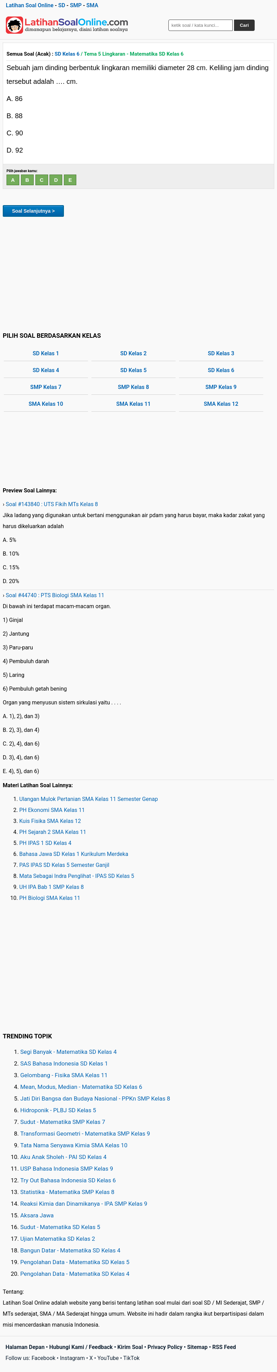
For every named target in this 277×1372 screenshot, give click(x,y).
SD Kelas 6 (67, 54)
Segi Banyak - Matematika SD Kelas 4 (68, 1051)
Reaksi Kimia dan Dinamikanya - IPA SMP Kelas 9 (83, 1203)
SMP (75, 5)
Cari (244, 25)
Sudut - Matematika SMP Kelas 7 (62, 1121)
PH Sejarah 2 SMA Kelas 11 (52, 832)
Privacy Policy (164, 1347)
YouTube (108, 1358)
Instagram (72, 1358)
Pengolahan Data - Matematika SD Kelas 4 (75, 1273)
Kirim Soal (130, 1347)
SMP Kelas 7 (46, 387)
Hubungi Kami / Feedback (81, 1347)
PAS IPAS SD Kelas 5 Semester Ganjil (64, 865)
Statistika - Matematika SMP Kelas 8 (67, 1192)
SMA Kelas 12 (221, 404)
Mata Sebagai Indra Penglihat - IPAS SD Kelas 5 (76, 876)
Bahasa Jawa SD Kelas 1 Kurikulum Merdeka (73, 854)
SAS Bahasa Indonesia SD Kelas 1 (64, 1063)
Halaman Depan (25, 1347)
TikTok (131, 1358)
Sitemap (197, 1347)
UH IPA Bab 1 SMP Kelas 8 (51, 887)
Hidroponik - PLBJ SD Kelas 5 (58, 1110)
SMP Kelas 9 (221, 387)
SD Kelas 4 (46, 370)
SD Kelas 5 (133, 370)
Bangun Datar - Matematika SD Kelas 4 (70, 1250)
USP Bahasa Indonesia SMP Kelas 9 (66, 1168)
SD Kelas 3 (221, 353)
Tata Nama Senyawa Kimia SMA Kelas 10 (74, 1145)
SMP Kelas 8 (133, 387)
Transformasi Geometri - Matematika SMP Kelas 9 (85, 1133)
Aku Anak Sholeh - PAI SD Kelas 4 (63, 1156)
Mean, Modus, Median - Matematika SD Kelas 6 (81, 1086)
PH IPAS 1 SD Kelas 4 (45, 843)
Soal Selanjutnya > (33, 211)
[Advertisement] (138, 273)
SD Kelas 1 (46, 353)
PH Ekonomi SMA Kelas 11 (52, 810)
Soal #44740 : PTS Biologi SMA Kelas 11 (55, 595)
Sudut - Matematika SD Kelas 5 (60, 1227)
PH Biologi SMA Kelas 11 (49, 898)
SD (61, 5)
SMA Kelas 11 (133, 404)
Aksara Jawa (37, 1215)
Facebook (43, 1358)
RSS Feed (224, 1347)
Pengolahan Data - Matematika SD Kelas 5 (75, 1262)
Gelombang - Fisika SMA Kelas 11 (64, 1075)
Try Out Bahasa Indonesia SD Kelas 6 (68, 1180)
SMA (92, 5)
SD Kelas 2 (133, 353)
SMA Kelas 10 (46, 404)
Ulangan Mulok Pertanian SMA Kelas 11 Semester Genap (88, 799)
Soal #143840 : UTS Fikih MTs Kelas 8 (52, 504)
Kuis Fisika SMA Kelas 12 (50, 821)
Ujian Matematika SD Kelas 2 (57, 1238)
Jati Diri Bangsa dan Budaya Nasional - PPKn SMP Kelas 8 (95, 1098)
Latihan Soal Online (30, 5)
